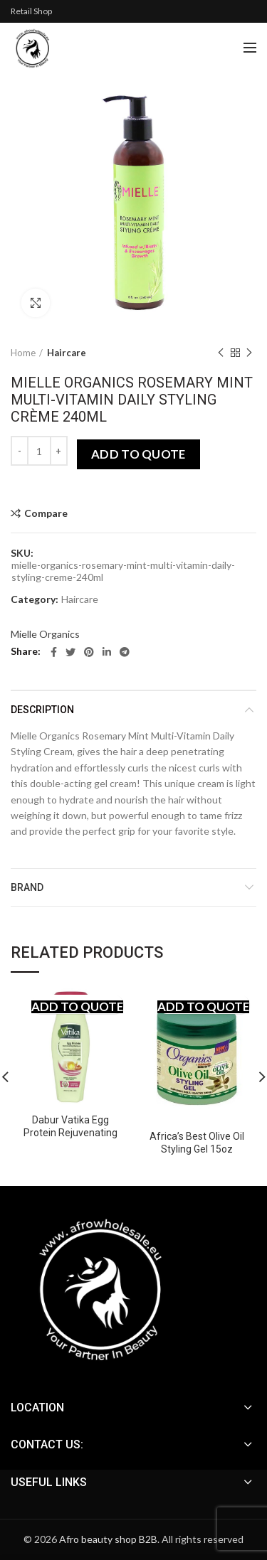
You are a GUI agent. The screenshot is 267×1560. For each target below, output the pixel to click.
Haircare (66, 352)
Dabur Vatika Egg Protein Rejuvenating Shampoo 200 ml (70, 1132)
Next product (249, 353)
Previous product (220, 353)
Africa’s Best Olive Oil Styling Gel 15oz (197, 1143)
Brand (27, 887)
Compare (46, 513)
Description (42, 709)
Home (23, 352)
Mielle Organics (45, 634)
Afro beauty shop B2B (108, 1539)
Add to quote (138, 454)
